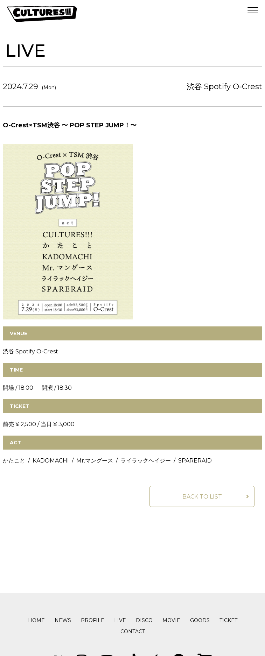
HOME (36, 620)
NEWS (63, 620)
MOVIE (171, 620)
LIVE (120, 620)
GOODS (200, 620)
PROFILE (92, 620)
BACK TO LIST (202, 496)
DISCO (144, 620)
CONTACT (132, 631)
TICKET (228, 620)
